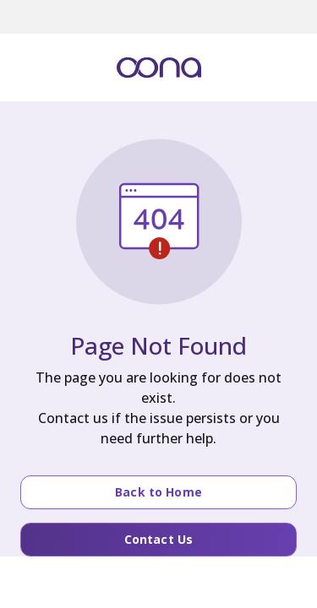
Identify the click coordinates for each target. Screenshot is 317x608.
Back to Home (158, 492)
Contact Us (158, 539)
